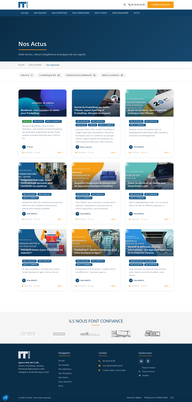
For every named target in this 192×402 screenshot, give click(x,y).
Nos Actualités (35, 65)
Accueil (25, 13)
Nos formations (81, 13)
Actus (137, 13)
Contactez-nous (160, 4)
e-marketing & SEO (49, 75)
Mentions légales (134, 397)
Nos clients (101, 13)
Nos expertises (59, 13)
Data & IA (27, 75)
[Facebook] (148, 361)
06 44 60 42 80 (137, 4)
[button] (125, 5)
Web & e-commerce (112, 75)
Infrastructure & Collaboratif (81, 75)
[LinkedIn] (141, 361)
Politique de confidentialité (156, 397)
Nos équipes (40, 13)
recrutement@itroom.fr (113, 365)
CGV (172, 397)
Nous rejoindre (120, 13)
